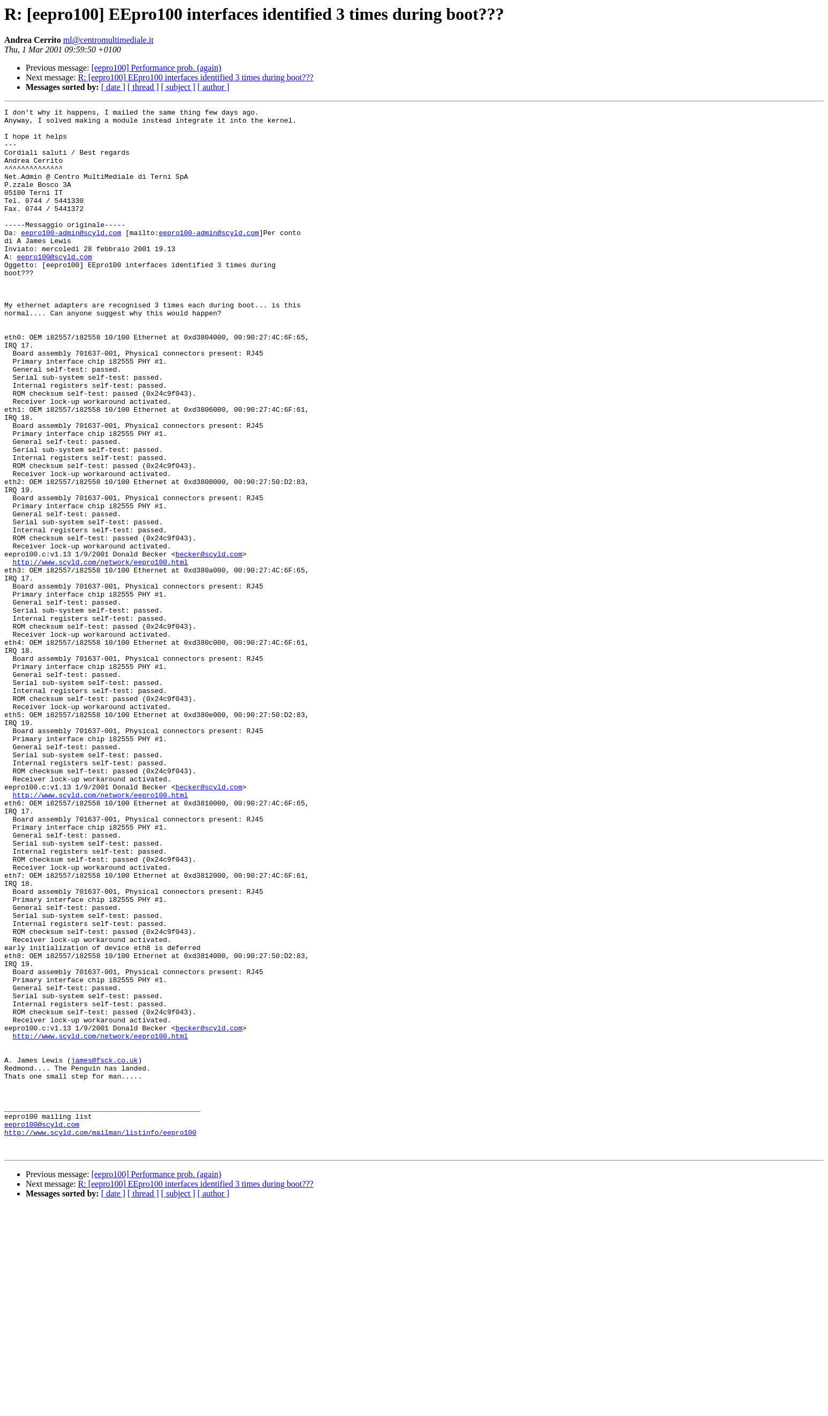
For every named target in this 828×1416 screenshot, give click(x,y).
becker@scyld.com (209, 644)
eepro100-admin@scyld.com (71, 258)
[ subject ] (178, 87)
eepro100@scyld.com (54, 287)
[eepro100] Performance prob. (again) (157, 67)
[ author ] (213, 87)
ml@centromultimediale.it (108, 39)
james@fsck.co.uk (104, 1251)
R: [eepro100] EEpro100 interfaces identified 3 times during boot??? (196, 77)
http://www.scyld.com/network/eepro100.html (100, 653)
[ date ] (113, 87)
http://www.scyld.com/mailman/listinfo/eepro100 (100, 1338)
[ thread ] (143, 87)
